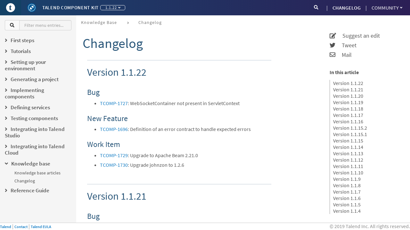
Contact (21, 226)
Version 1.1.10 (348, 172)
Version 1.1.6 (347, 198)
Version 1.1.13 (348, 153)
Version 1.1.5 (347, 204)
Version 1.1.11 (348, 166)
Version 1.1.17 (348, 115)
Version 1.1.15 (348, 140)
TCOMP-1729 (114, 155)
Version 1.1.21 (348, 89)
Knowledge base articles (37, 173)
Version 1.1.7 (347, 191)
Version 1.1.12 (348, 160)
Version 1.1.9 (347, 179)
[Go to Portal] (10, 7)
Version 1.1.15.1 (350, 134)
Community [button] (387, 7)
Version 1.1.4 (347, 211)
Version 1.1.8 (347, 185)
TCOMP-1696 (114, 129)
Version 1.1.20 (348, 96)
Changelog (24, 181)
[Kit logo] (31, 7)
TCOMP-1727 (114, 103)
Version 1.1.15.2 (350, 128)
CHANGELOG (346, 7)
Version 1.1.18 (348, 108)
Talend (5, 226)
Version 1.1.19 (348, 102)
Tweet (343, 45)
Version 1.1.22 (348, 83)
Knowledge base (99, 22)
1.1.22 (112, 7)
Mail (341, 55)
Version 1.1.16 (348, 121)
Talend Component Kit (70, 7)
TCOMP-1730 (114, 165)
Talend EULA (41, 226)
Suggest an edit (355, 36)
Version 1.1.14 (348, 147)
